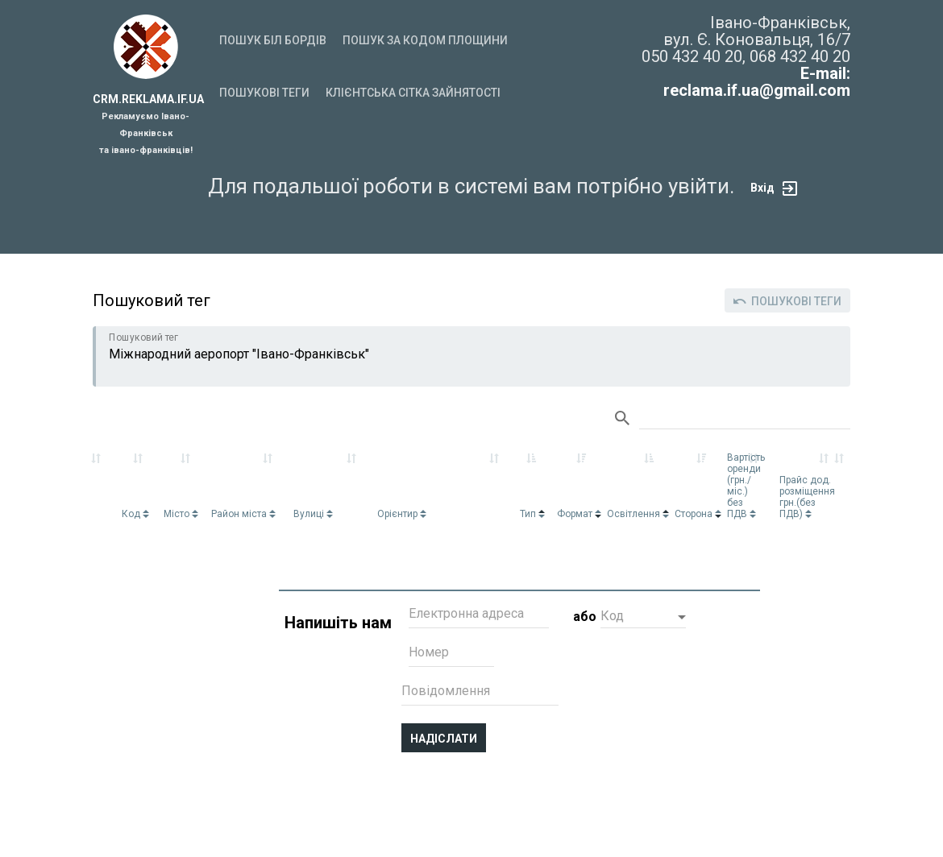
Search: (744, 418)
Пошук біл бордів (272, 40)
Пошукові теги (264, 92)
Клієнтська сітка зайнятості (413, 92)
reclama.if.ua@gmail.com (756, 90)
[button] (643, 617)
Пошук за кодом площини (425, 40)
